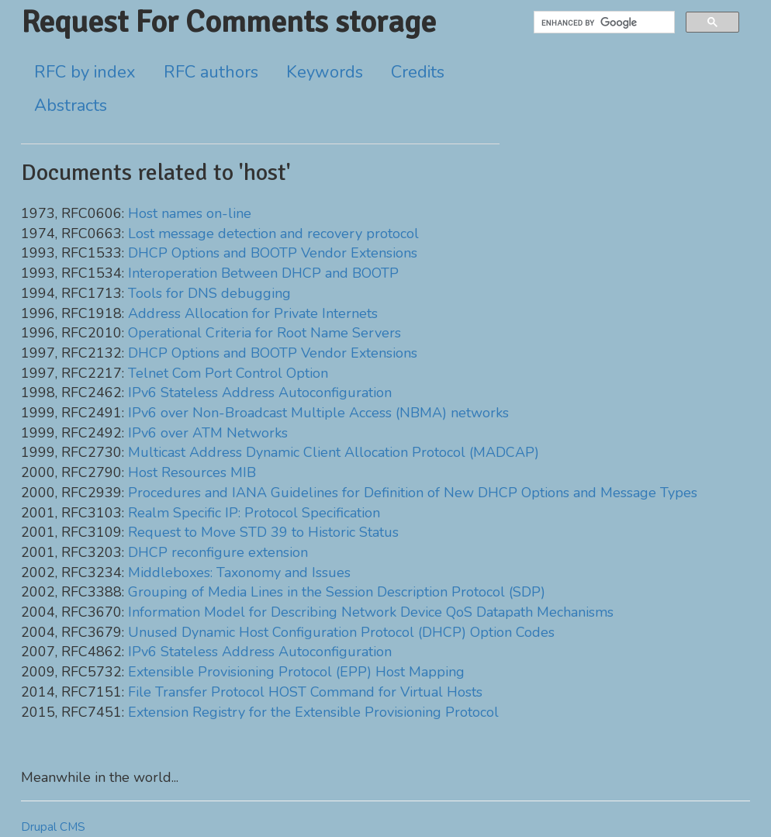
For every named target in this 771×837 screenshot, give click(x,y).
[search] (602, 22)
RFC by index (85, 72)
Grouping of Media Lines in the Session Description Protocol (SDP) (336, 592)
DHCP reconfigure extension (218, 552)
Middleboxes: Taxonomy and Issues (239, 572)
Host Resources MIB (192, 472)
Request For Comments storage (228, 21)
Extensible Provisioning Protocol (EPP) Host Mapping (296, 671)
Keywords (324, 72)
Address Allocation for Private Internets (253, 313)
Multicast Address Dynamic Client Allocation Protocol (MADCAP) (333, 452)
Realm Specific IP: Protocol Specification (254, 512)
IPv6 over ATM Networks (208, 433)
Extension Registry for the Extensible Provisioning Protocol (313, 712)
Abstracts (70, 105)
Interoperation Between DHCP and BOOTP (263, 273)
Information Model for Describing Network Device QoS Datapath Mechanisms (371, 612)
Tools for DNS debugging (209, 293)
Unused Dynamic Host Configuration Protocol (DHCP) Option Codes (341, 632)
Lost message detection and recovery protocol (273, 233)
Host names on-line (189, 213)
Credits (417, 72)
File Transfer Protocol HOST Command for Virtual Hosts (305, 692)
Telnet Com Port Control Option (228, 373)
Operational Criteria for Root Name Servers (264, 332)
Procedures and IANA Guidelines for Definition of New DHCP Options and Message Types (412, 492)
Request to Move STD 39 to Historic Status (263, 532)
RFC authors (211, 72)
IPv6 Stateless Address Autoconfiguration (260, 392)
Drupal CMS (53, 827)
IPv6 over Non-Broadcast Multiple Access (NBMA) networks (318, 412)
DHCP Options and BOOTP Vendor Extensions (272, 253)
